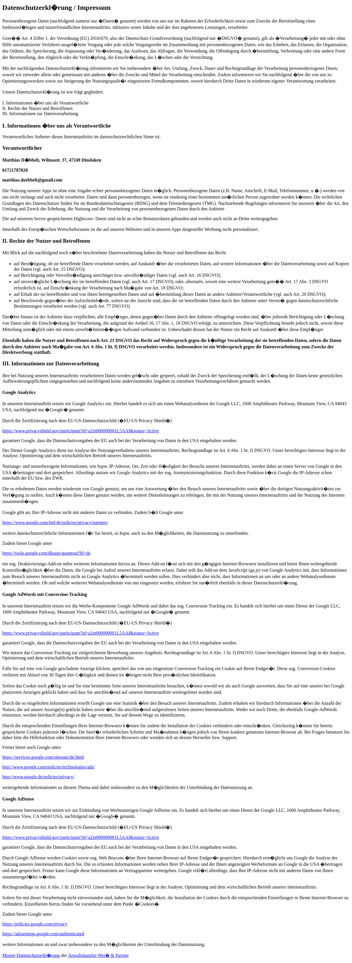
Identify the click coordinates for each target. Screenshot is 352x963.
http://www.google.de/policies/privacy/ (38, 776)
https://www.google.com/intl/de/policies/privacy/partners (55, 522)
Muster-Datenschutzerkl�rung (31, 955)
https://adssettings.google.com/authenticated (43, 933)
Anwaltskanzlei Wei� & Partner (98, 955)
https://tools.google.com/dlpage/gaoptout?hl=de (46, 553)
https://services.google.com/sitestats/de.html (43, 757)
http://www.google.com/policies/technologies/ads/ (48, 766)
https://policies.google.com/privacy (35, 923)
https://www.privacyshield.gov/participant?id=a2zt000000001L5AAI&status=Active (80, 430)
